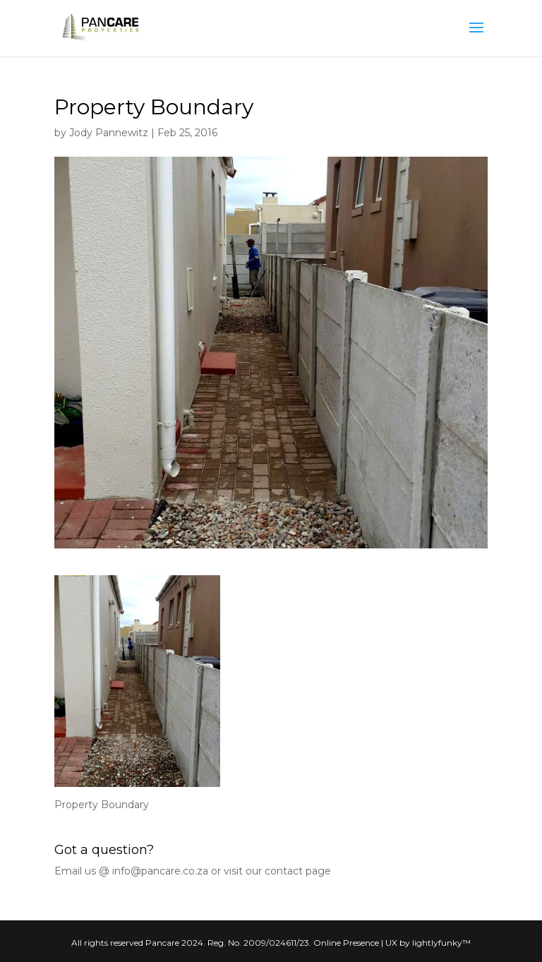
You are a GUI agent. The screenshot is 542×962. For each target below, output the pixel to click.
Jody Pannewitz (108, 132)
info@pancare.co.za (160, 871)
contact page (298, 871)
